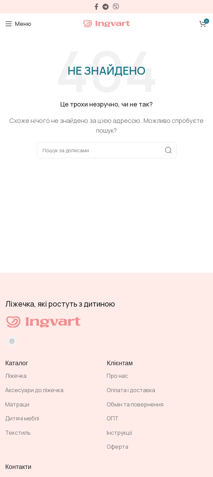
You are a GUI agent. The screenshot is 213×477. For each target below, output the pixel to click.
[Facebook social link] (96, 6)
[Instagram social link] (12, 341)
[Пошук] (106, 150)
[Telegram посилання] (105, 6)
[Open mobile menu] (18, 24)
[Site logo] (107, 23)
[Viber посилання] (116, 6)
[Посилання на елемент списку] (50, 376)
